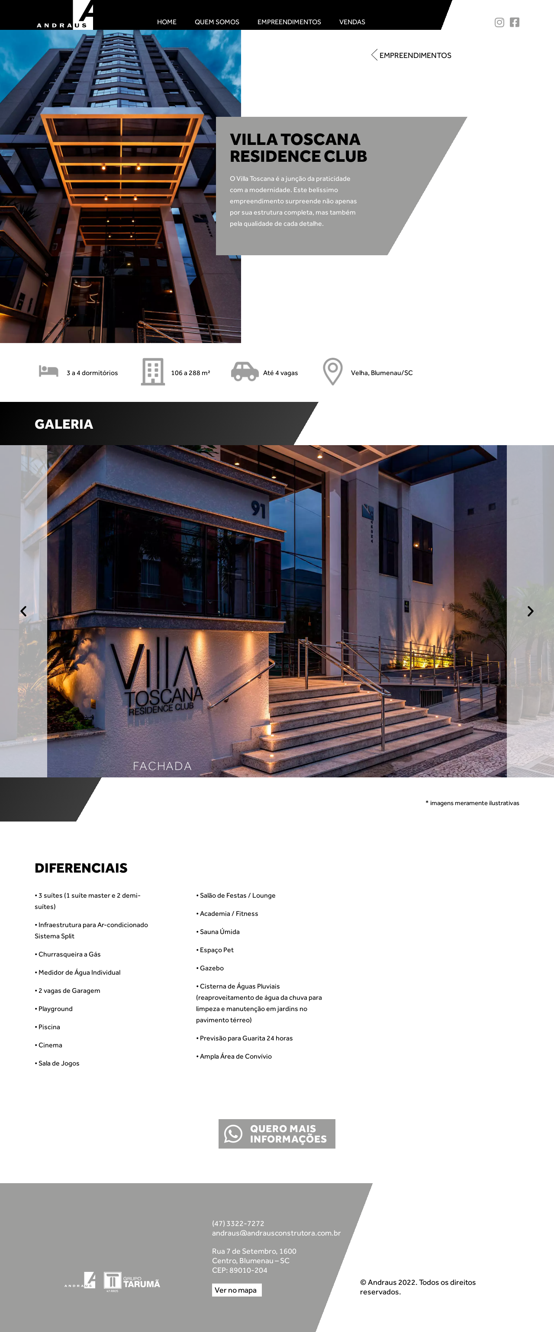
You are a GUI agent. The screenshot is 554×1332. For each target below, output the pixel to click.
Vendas (352, 22)
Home (167, 22)
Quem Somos (217, 22)
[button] (411, 55)
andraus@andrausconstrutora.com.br (276, 1233)
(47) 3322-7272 (238, 1223)
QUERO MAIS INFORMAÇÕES (288, 1133)
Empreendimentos (289, 22)
